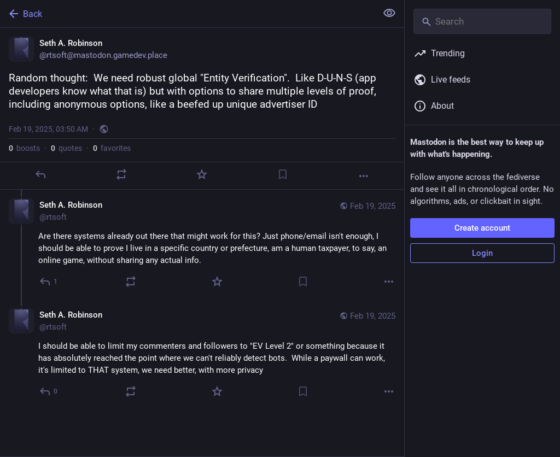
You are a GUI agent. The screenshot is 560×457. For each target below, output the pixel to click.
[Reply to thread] (49, 281)
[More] (363, 176)
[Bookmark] (282, 174)
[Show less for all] (389, 13)
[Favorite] (201, 174)
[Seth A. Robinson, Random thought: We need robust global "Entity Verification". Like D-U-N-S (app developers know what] (202, 109)
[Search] (482, 21)
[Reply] (40, 174)
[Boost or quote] (121, 174)
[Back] (187, 13)
